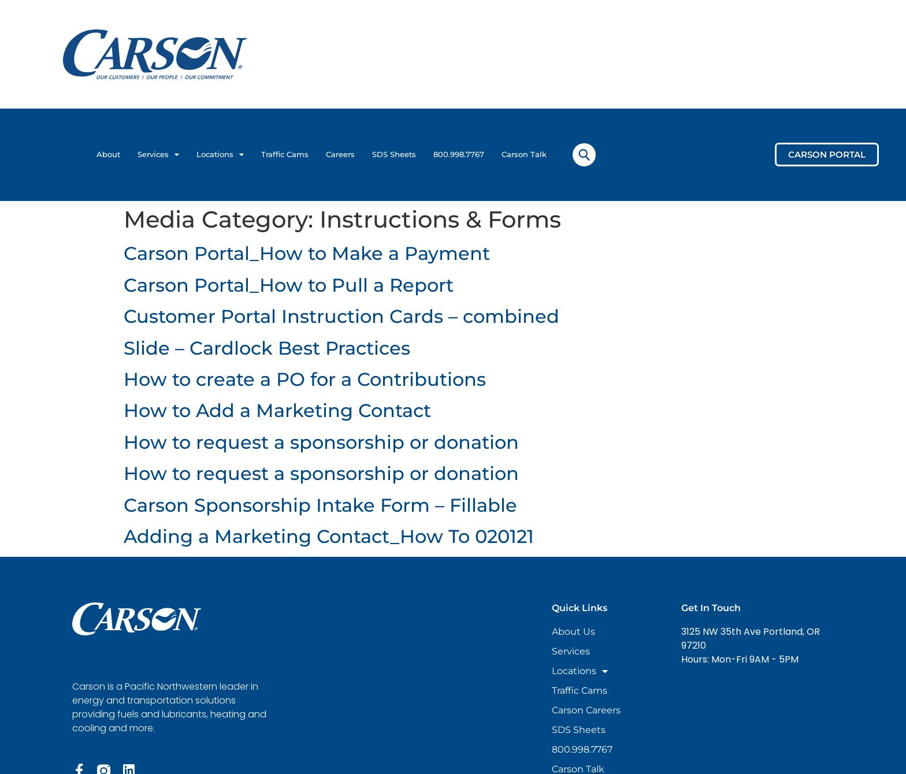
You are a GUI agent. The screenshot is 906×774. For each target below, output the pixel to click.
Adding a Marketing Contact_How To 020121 (329, 536)
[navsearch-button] (584, 154)
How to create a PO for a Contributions (305, 379)
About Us (573, 631)
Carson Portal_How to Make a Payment (307, 253)
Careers (340, 154)
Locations (220, 155)
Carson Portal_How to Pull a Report (289, 285)
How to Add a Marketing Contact (277, 410)
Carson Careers (586, 710)
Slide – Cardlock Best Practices (267, 348)
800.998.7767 (458, 154)
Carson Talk (524, 154)
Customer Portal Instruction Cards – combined (341, 316)
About (108, 154)
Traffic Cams (285, 154)
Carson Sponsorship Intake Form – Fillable (320, 505)
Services (158, 155)
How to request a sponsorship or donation (321, 442)
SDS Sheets (394, 154)
